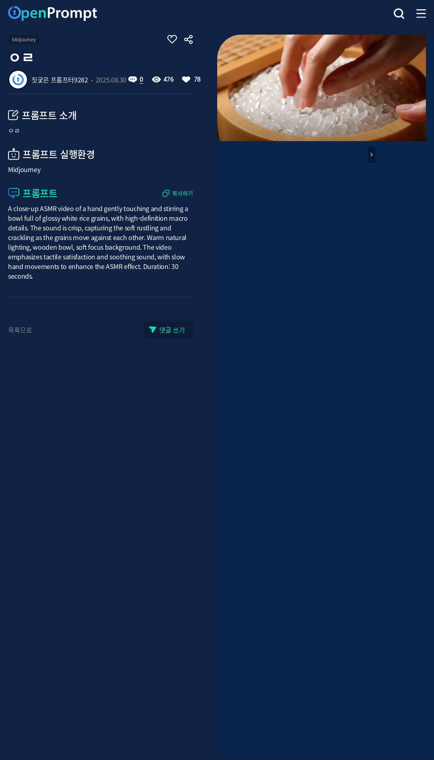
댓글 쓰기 (172, 330)
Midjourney (23, 40)
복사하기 (182, 193)
